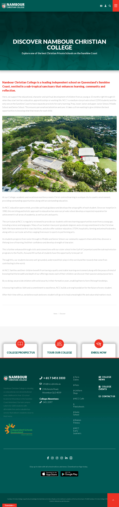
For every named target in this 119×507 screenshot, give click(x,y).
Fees (76, 385)
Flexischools (78, 405)
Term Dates (76, 378)
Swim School (76, 413)
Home (55, 314)
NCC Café (78, 398)
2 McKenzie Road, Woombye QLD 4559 (51, 391)
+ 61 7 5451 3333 (54, 378)
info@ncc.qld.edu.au (52, 384)
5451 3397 (47, 402)
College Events (105, 387)
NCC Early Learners (77, 431)
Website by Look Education (62, 501)
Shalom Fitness (77, 421)
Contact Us (107, 396)
